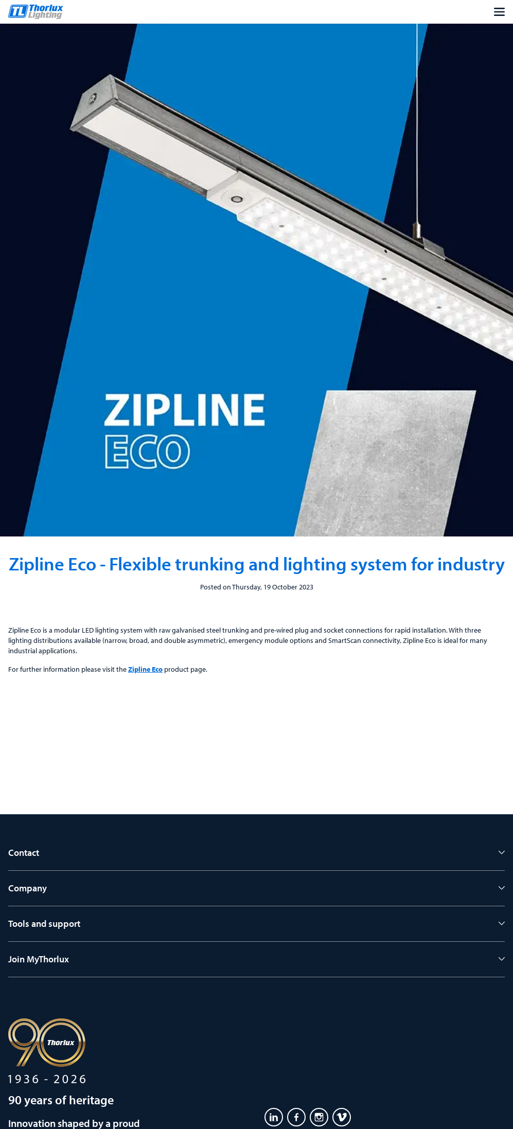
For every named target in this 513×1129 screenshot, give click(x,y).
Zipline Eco (145, 669)
